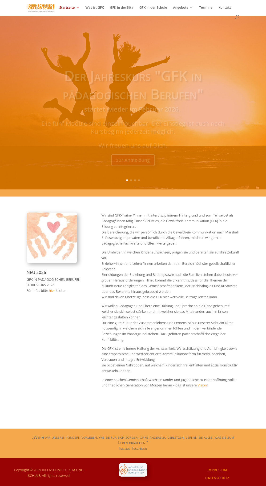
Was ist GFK (94, 8)
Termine (205, 8)
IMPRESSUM (217, 470)
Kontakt (224, 8)
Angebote (180, 8)
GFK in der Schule (153, 8)
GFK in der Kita (121, 8)
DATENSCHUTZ (217, 478)
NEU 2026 (36, 272)
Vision (202, 385)
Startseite (67, 8)
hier (52, 290)
